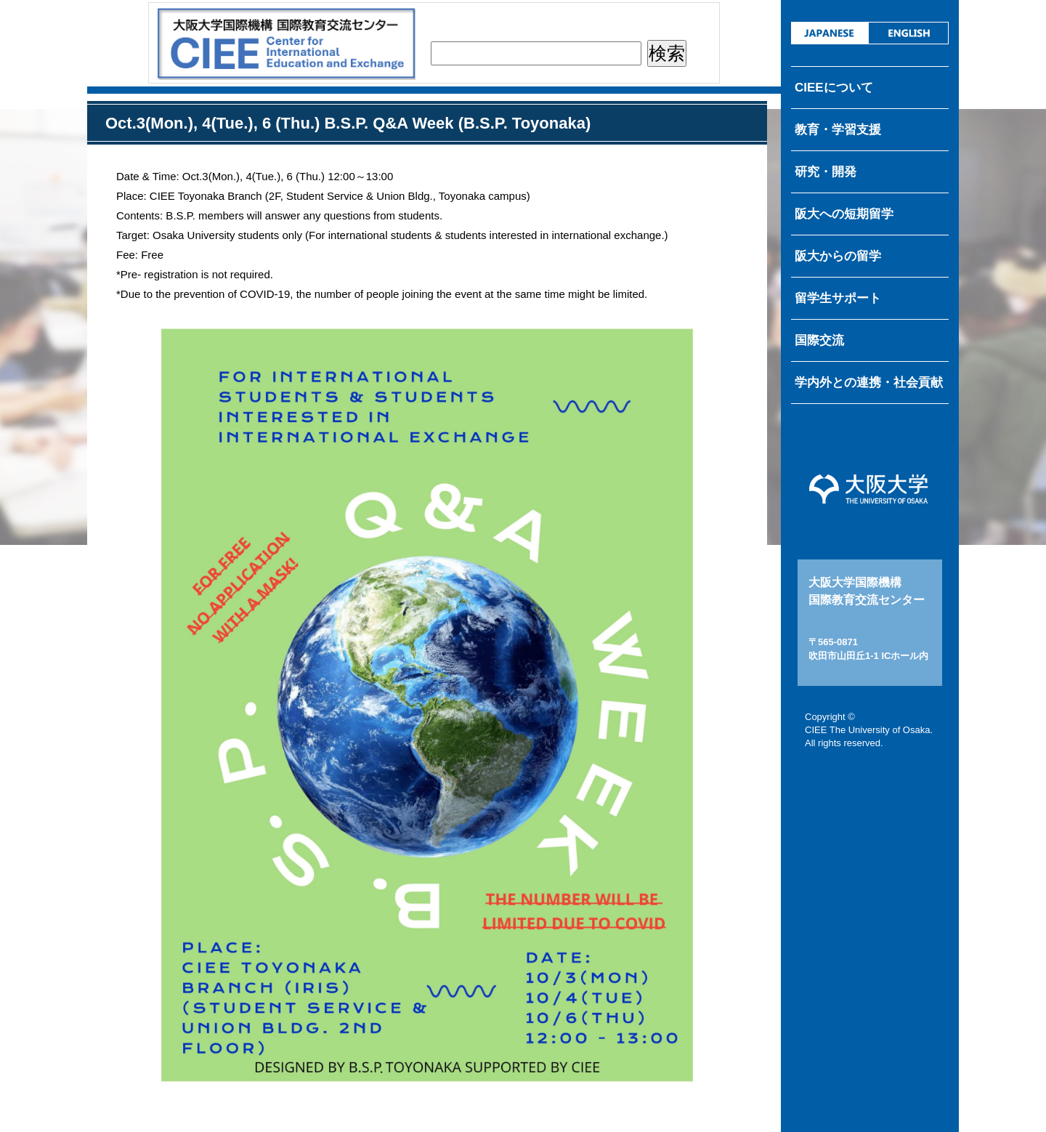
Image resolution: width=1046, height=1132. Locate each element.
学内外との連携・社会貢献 (869, 382)
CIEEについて (834, 87)
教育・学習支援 (838, 130)
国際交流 (819, 340)
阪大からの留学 (838, 256)
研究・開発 (825, 172)
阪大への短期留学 (844, 214)
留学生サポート (838, 298)
